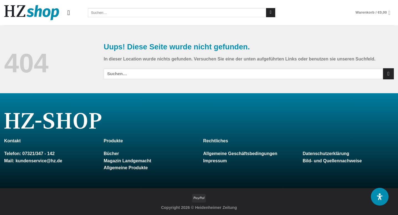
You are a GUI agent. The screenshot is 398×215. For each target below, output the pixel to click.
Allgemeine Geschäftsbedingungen (240, 153)
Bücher (111, 153)
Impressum (215, 160)
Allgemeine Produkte (126, 167)
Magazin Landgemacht (127, 160)
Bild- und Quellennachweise (332, 160)
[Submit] (270, 12)
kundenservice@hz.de (39, 160)
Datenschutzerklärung (326, 153)
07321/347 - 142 (38, 153)
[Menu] (70, 12)
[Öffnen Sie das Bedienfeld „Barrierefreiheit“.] (380, 197)
